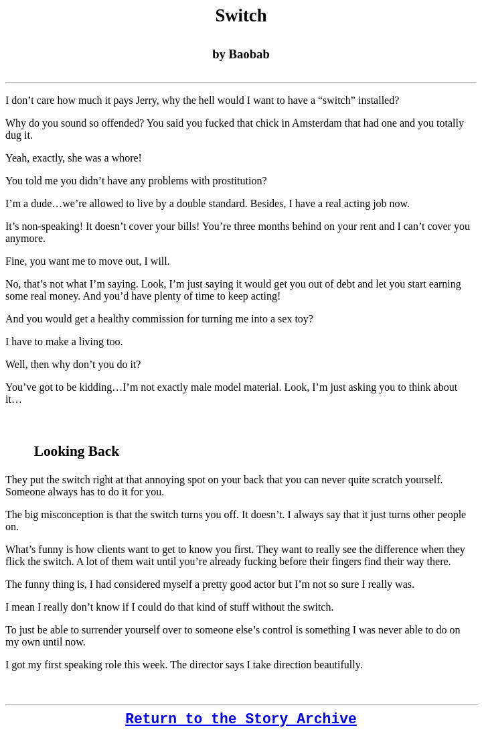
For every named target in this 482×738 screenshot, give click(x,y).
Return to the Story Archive (241, 719)
